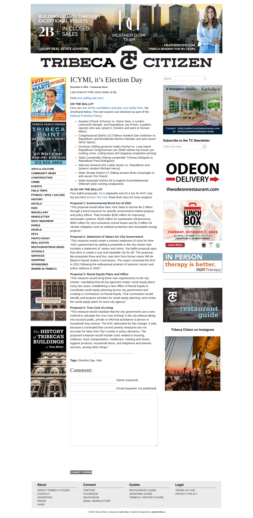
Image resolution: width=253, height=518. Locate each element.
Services (37, 255)
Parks (35, 225)
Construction (41, 177)
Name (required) (127, 380)
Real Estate (40, 242)
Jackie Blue (124, 512)
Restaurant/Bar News (47, 247)
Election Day (86, 360)
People (36, 229)
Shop (41, 504)
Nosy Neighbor (42, 221)
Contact (43, 493)
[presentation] (100, 458)
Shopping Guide (140, 493)
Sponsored (39, 264)
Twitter (89, 490)
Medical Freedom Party (85, 115)
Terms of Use (185, 490)
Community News (43, 173)
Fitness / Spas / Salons (48, 195)
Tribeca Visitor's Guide (146, 497)
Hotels (36, 203)
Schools (37, 251)
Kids (34, 208)
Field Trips (39, 190)
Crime (35, 181)
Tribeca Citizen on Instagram (192, 329)
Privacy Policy (186, 493)
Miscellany (39, 212)
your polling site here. (90, 98)
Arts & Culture (42, 168)
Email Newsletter (96, 500)
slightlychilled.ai (158, 512)
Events (36, 186)
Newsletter (40, 216)
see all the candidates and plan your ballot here (112, 107)
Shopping (38, 260)
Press (41, 500)
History (37, 199)
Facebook (90, 493)
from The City (98, 197)
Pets (34, 234)
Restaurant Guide (142, 490)
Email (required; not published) (136, 388)
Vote (99, 360)
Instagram (91, 497)
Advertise (44, 497)
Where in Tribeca (44, 268)
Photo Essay (40, 238)
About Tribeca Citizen (53, 490)
